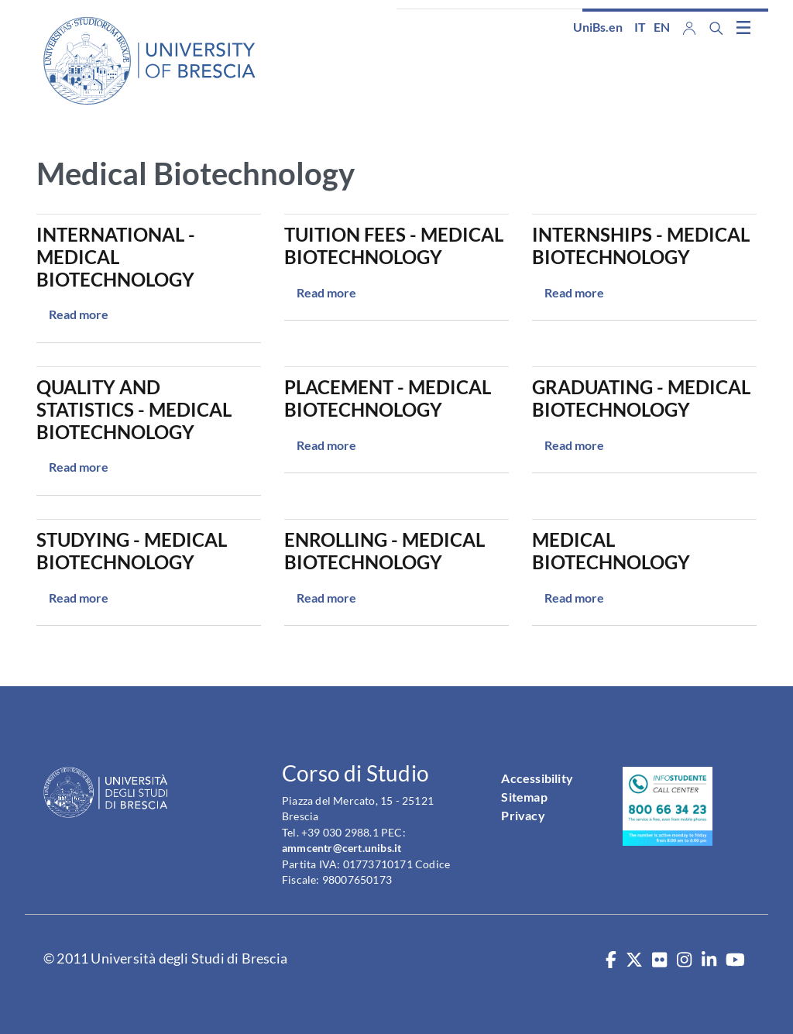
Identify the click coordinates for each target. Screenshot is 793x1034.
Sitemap (524, 796)
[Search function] (716, 28)
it (640, 26)
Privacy (522, 815)
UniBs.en (598, 26)
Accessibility (537, 778)
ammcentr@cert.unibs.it (341, 847)
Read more (78, 314)
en (662, 26)
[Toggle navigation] (743, 27)
